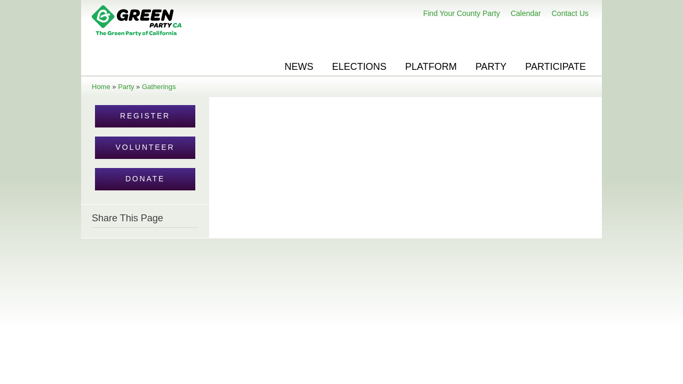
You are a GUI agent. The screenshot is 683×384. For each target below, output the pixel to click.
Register (145, 115)
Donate (145, 178)
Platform (431, 66)
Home (101, 87)
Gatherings (159, 87)
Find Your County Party (461, 13)
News (298, 66)
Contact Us (570, 13)
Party (490, 66)
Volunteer (145, 147)
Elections (359, 66)
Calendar (526, 13)
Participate (555, 66)
